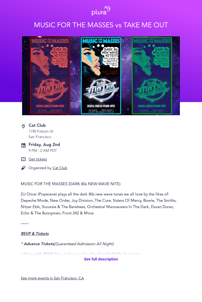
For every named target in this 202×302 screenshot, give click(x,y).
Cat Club (60, 168)
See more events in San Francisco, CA (52, 278)
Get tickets (38, 159)
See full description (101, 259)
